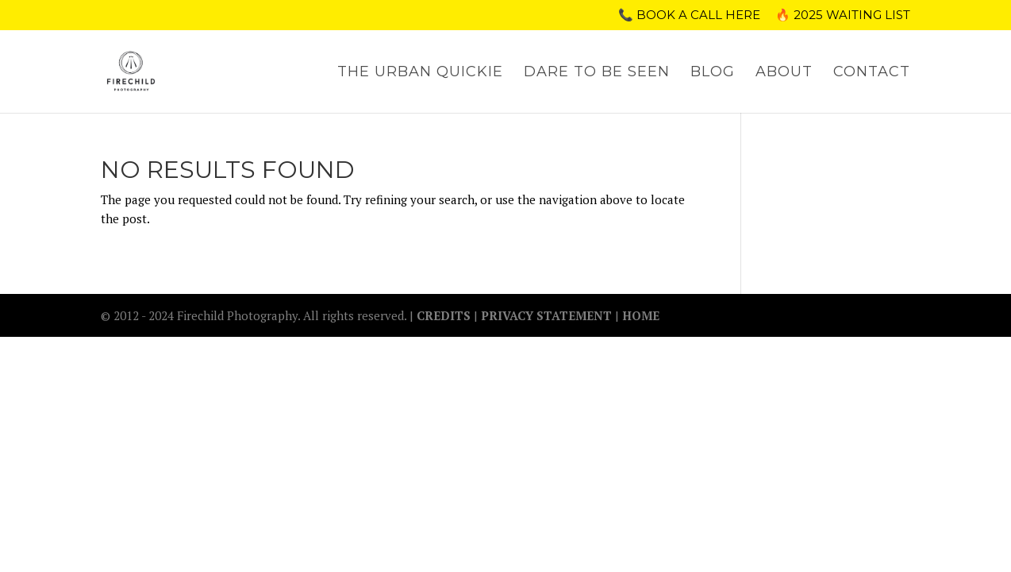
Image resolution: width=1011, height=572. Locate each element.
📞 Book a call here (689, 15)
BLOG (712, 73)
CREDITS (445, 315)
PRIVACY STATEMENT (546, 315)
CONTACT (871, 73)
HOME (640, 315)
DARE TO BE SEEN (597, 73)
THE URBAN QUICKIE (420, 73)
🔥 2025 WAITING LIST (842, 15)
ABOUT (784, 73)
